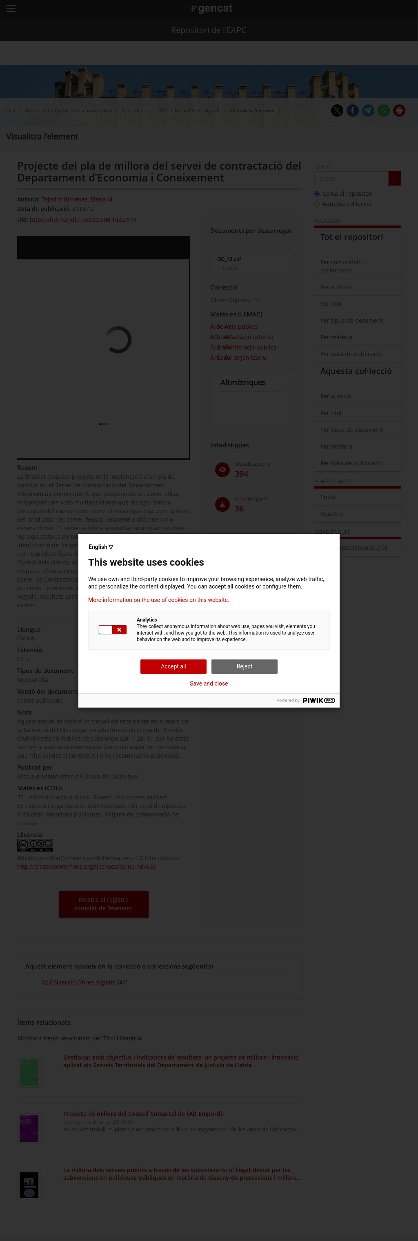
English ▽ (101, 547)
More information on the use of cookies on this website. (158, 600)
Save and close (209, 683)
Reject (245, 666)
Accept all (173, 666)
